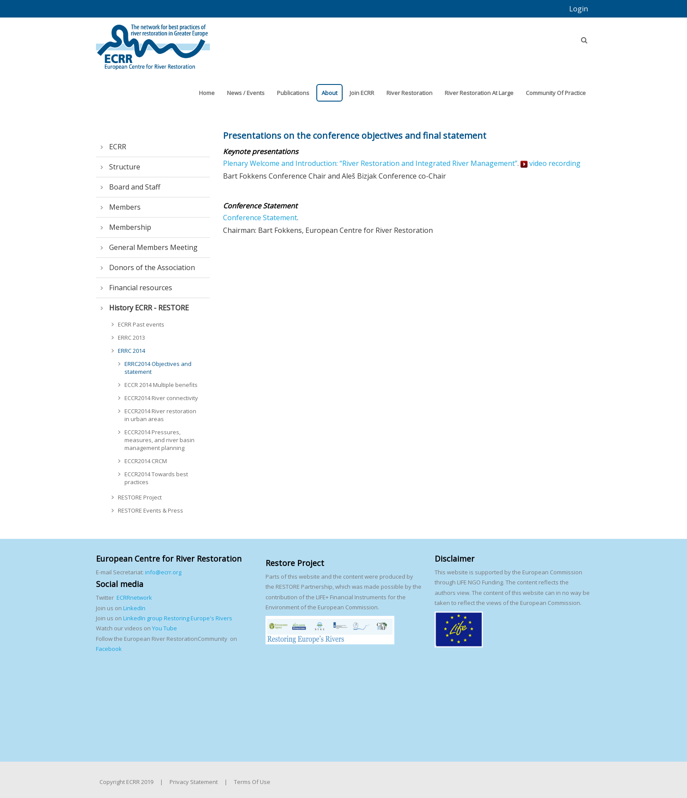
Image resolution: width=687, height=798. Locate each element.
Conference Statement (260, 217)
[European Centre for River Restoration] (153, 43)
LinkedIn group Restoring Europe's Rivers (177, 618)
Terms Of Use (252, 782)
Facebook (109, 649)
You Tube (164, 628)
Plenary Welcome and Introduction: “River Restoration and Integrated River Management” (370, 163)
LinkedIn (134, 608)
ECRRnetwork (134, 597)
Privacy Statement (194, 782)
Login (578, 9)
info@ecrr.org (163, 572)
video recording (551, 163)
